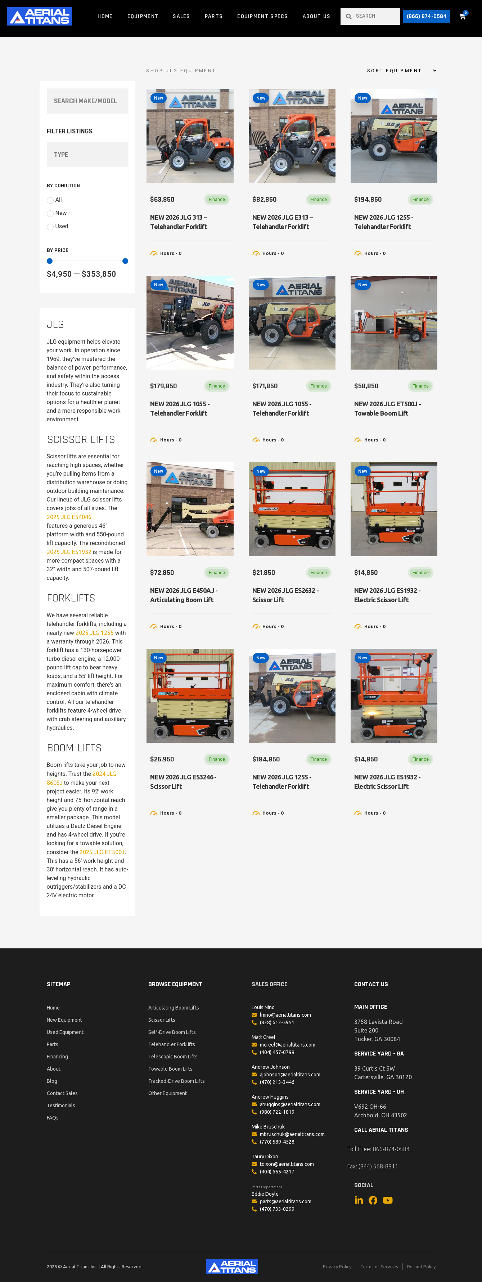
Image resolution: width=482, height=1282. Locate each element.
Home (105, 16)
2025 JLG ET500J (102, 852)
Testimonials (61, 1105)
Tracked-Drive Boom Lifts (176, 1081)
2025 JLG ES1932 (69, 552)
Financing (57, 1056)
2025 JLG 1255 (95, 632)
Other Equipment (167, 1093)
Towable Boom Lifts (170, 1069)
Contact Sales (62, 1093)
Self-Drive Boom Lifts (172, 1032)
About (53, 1069)
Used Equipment (65, 1032)
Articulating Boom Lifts (173, 1008)
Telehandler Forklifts (171, 1044)
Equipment (143, 16)
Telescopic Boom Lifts (173, 1056)
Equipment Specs (262, 16)
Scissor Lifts (161, 1020)
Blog (52, 1081)
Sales (181, 16)
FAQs (53, 1118)
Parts (214, 16)
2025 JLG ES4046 (69, 517)
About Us (316, 16)
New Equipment (64, 1020)
